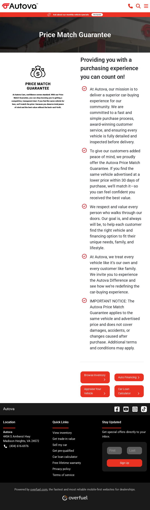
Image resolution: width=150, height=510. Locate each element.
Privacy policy (62, 469)
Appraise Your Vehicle (95, 391)
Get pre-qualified (63, 451)
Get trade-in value (64, 439)
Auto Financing (129, 377)
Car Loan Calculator (129, 391)
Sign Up (124, 462)
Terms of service (63, 475)
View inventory (62, 433)
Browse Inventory (95, 378)
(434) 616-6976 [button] (16, 446)
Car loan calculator (65, 457)
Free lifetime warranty (67, 463)
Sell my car (60, 445)
